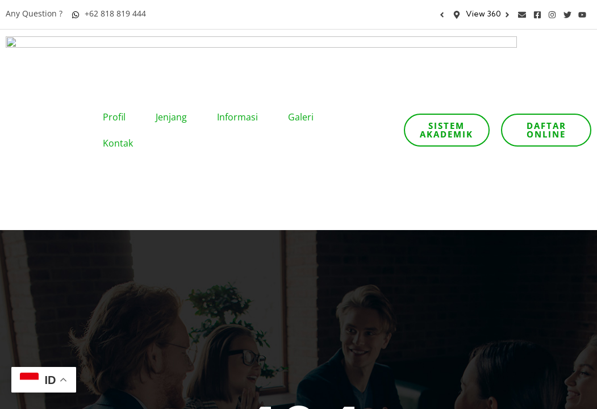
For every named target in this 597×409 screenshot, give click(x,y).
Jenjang (175, 49)
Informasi (241, 49)
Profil (118, 49)
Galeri (304, 49)
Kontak (121, 75)
